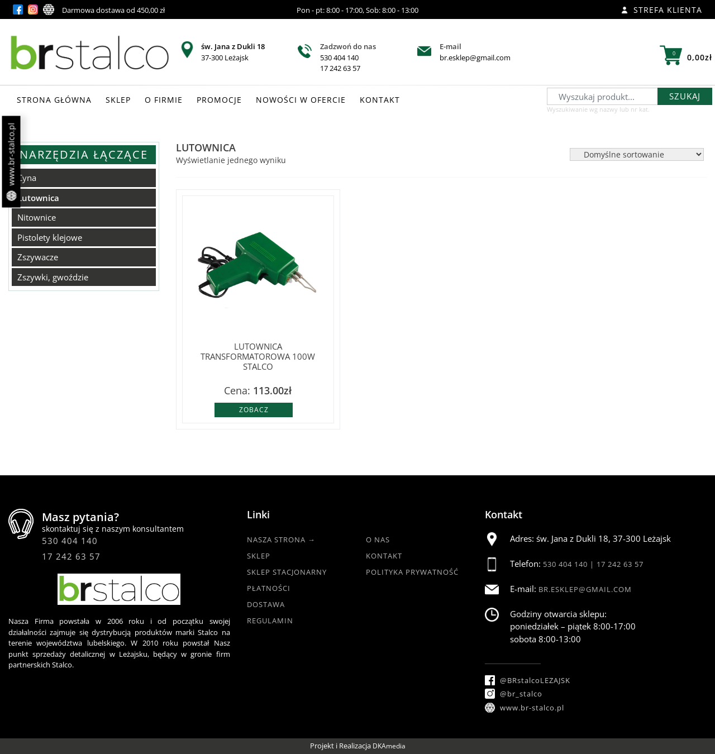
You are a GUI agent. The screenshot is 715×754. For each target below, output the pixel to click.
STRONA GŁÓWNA (54, 99)
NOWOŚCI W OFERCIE (301, 99)
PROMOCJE (219, 99)
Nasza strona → (281, 540)
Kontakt (384, 556)
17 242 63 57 (340, 68)
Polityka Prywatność (412, 572)
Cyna (26, 177)
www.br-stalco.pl (11, 162)
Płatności (268, 588)
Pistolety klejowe (49, 237)
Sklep (258, 556)
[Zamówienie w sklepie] (637, 154)
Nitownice (36, 217)
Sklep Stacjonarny (287, 572)
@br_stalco (513, 694)
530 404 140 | (570, 564)
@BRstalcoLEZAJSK (527, 680)
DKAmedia (389, 746)
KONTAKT (380, 99)
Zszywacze (37, 257)
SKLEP (118, 99)
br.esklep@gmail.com (475, 58)
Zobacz (254, 409)
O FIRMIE (164, 99)
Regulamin (270, 620)
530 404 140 (339, 58)
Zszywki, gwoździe (52, 277)
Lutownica (38, 197)
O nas (378, 540)
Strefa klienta (661, 9)
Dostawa (266, 604)
